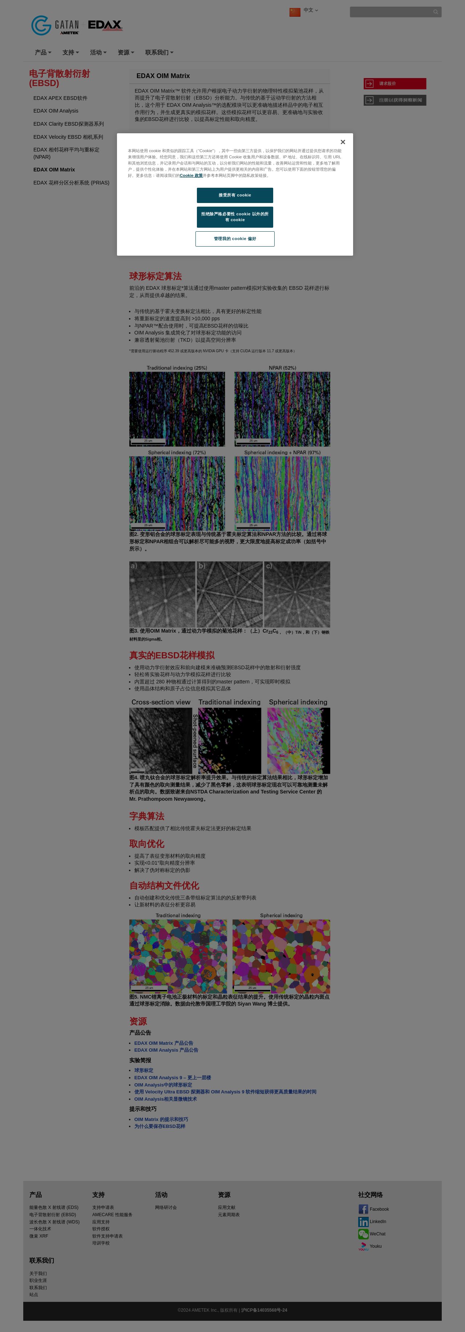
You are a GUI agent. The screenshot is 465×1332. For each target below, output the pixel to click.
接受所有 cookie (235, 195)
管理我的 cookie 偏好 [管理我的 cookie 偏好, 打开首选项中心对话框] (235, 238)
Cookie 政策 (191, 175)
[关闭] (343, 142)
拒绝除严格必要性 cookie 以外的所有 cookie (235, 217)
